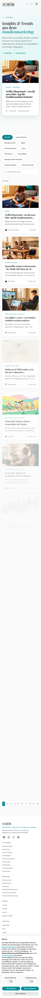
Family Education (7, 868)
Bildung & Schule (9, 143)
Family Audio (6, 862)
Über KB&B (5, 925)
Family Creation (7, 852)
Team (3, 929)
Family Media (6, 865)
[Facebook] (18, 837)
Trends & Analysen (28, 166)
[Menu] (36, 4)
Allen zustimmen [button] (30, 988)
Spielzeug (5, 886)
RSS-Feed (7, 53)
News (23, 149)
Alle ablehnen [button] (11, 988)
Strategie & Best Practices (13, 160)
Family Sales (6, 871)
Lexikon (4, 912)
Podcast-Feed (19, 53)
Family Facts (6, 849)
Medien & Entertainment (9, 889)
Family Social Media (8, 859)
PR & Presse (8, 155)
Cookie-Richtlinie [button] (7, 955)
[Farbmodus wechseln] (32, 4)
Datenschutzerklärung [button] (9, 947)
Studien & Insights (10, 166)
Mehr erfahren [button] (20, 993)
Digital (23, 143)
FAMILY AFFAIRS (7, 916)
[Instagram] (8, 837)
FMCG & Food (6, 883)
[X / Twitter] (13, 837)
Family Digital (6, 855)
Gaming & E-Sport (10, 149)
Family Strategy (7, 846)
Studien (4, 908)
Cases (4, 932)
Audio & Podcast (21, 138)
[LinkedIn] (4, 837)
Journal (4, 905)
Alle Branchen (6, 880)
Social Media (22, 155)
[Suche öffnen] (27, 4)
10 (37, 805)
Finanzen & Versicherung (10, 896)
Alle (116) (7, 138)
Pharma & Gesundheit (9, 892)
